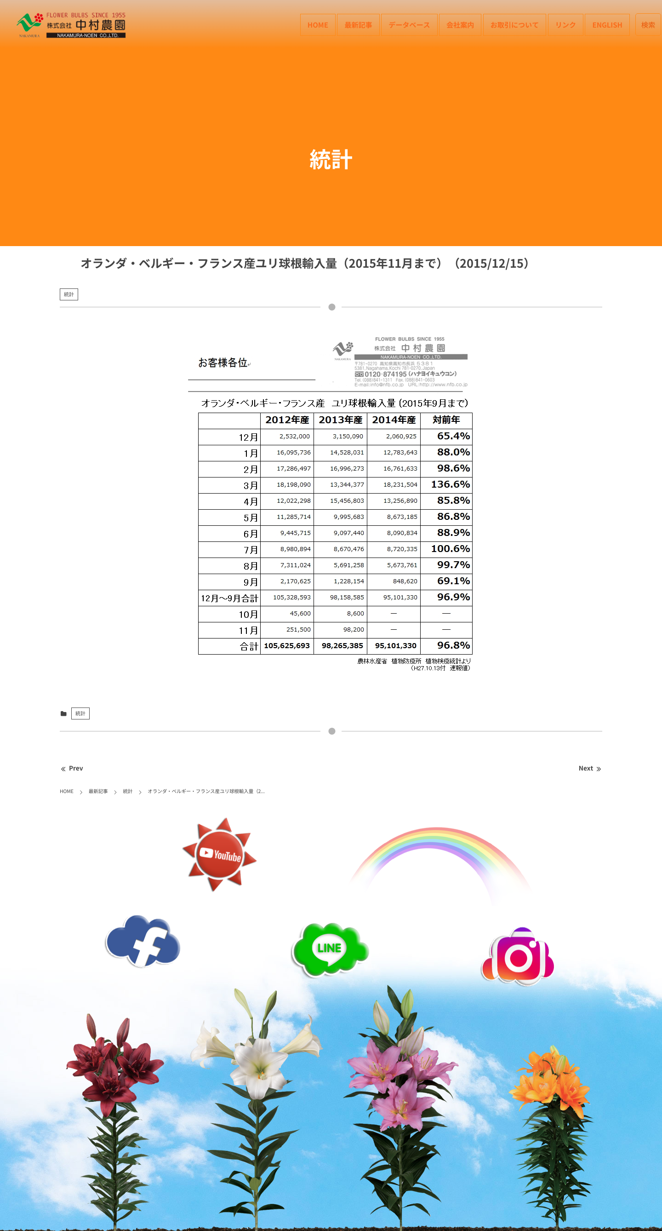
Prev (71, 768)
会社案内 (460, 24)
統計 (69, 294)
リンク (565, 24)
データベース (409, 24)
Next (590, 768)
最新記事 (358, 24)
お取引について (515, 24)
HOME (318, 24)
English (607, 24)
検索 (648, 24)
